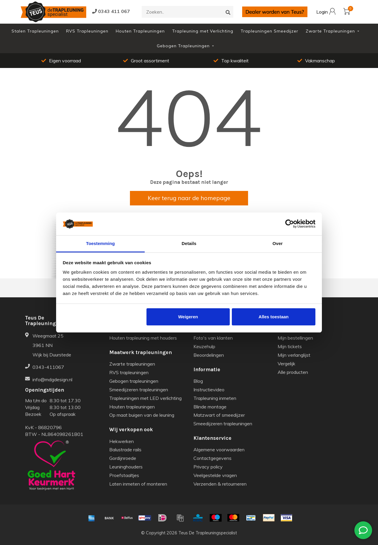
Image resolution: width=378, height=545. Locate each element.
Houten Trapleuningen (140, 31)
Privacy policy (208, 467)
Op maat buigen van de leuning (141, 415)
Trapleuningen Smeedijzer (269, 31)
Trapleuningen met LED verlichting (145, 398)
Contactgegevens (212, 458)
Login (326, 12)
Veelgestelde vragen (215, 475)
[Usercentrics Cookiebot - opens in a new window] (289, 223)
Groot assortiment (146, 61)
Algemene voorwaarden (219, 449)
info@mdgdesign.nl (52, 379)
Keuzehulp (204, 346)
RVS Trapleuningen (87, 31)
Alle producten (293, 372)
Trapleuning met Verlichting (202, 31)
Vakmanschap (316, 61)
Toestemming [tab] (100, 243)
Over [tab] (278, 243)
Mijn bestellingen (295, 338)
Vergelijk (286, 363)
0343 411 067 (111, 11)
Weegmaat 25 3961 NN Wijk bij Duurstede (51, 345)
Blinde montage (210, 407)
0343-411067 (48, 367)
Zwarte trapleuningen (132, 364)
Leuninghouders (126, 467)
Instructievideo (208, 389)
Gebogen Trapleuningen (183, 45)
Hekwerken (121, 441)
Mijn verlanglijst (294, 355)
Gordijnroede (122, 458)
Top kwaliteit (231, 61)
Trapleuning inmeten (214, 398)
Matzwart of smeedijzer (219, 415)
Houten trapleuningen (132, 407)
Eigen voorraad (61, 61)
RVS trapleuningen (129, 372)
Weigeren (188, 316)
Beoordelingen (208, 355)
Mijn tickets (290, 346)
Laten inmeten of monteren (138, 484)
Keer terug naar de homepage (189, 198)
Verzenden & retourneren (220, 484)
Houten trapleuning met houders (143, 338)
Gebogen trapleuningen (133, 381)
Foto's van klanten (213, 338)
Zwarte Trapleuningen (330, 31)
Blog (198, 381)
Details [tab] (189, 243)
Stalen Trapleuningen (35, 31)
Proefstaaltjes (124, 475)
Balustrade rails (125, 449)
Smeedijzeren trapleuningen (138, 389)
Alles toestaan (274, 316)
